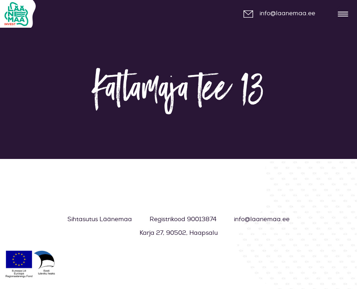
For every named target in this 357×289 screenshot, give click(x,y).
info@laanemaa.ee (287, 13)
